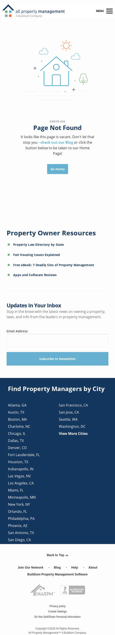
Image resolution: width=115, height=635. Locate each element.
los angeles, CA (21, 483)
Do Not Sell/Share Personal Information (57, 616)
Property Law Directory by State (38, 244)
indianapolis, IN (20, 469)
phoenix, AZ (17, 525)
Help (74, 567)
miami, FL (15, 490)
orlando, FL (17, 511)
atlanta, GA (17, 405)
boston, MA (17, 419)
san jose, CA (69, 412)
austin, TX (16, 412)
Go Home (57, 169)
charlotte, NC (19, 426)
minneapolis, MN (22, 497)
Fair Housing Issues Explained (36, 255)
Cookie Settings (57, 611)
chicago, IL (17, 433)
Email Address (57, 338)
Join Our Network (30, 567)
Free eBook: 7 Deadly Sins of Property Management (53, 265)
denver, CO (17, 447)
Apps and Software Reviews (35, 275)
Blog (57, 567)
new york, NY (19, 504)
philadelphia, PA (21, 518)
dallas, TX (16, 440)
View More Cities (73, 433)
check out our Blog (57, 142)
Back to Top (57, 555)
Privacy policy (57, 606)
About (93, 567)
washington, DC (72, 426)
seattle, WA (68, 419)
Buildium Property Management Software (57, 574)
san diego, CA (19, 539)
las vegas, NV (19, 476)
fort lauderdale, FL (24, 454)
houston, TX (18, 461)
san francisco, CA (73, 405)
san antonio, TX (21, 532)
